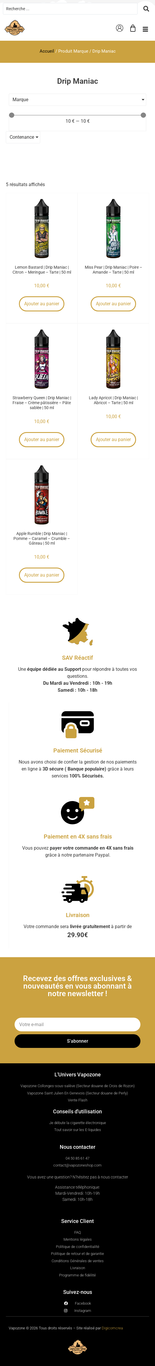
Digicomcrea (112, 1328)
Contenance (22, 137)
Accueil (47, 51)
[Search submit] (146, 9)
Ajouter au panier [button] (41, 303)
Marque (20, 99)
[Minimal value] (77, 115)
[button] (145, 29)
